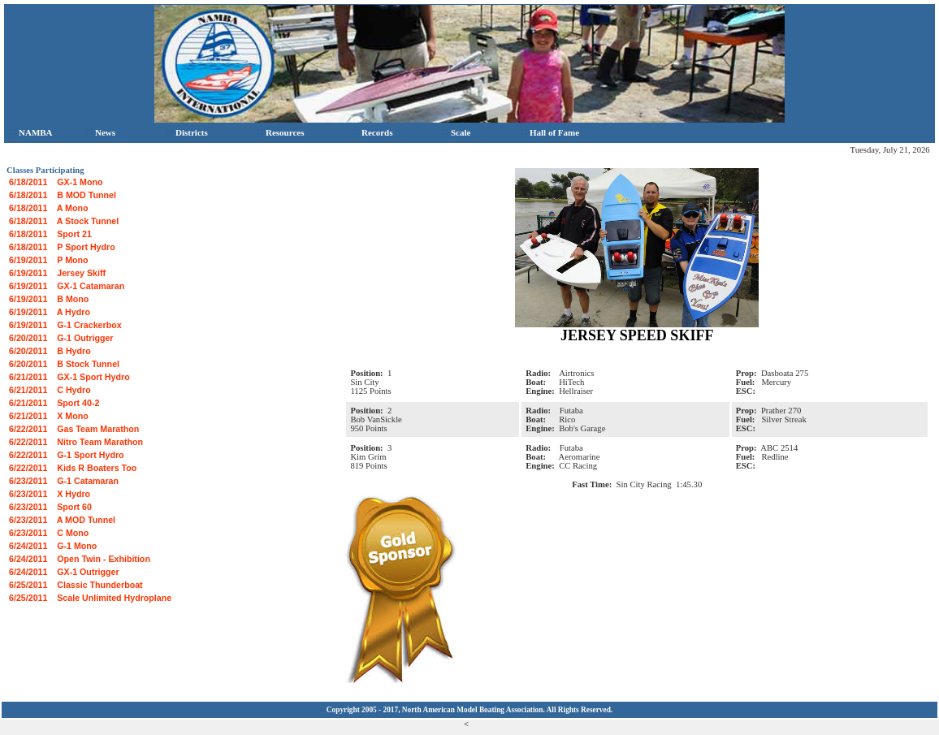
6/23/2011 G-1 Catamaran (64, 481)
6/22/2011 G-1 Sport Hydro (66, 455)
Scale (456, 132)
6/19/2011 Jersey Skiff (57, 273)
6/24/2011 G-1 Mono (53, 546)
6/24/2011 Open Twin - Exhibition (79, 559)
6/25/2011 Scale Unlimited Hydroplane (90, 598)
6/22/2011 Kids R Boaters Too (72, 468)
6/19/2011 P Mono (49, 260)
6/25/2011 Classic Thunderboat (76, 585)
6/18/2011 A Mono (49, 208)
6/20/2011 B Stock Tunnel (64, 364)
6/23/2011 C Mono (49, 533)
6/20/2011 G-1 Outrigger (61, 338)
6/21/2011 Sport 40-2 (54, 403)
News (100, 132)
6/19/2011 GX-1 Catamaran (66, 286)
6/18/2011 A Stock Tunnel (64, 221)
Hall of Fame (550, 132)
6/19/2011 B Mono (49, 299)
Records (373, 132)
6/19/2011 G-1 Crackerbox (65, 325)
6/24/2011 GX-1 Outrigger (64, 572)
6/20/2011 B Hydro (50, 351)
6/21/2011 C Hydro (50, 390)
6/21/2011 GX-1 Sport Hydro (69, 377)
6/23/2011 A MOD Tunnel (62, 520)
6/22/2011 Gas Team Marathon (74, 429)
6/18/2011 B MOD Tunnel (62, 195)
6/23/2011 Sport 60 (50, 507)
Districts (187, 132)
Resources (280, 132)
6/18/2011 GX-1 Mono (56, 182)
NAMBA (31, 132)
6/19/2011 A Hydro (49, 312)
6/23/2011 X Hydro (49, 494)
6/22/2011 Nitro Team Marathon (76, 442)
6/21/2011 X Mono (49, 416)
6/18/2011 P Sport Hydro (62, 247)
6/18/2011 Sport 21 (50, 234)
